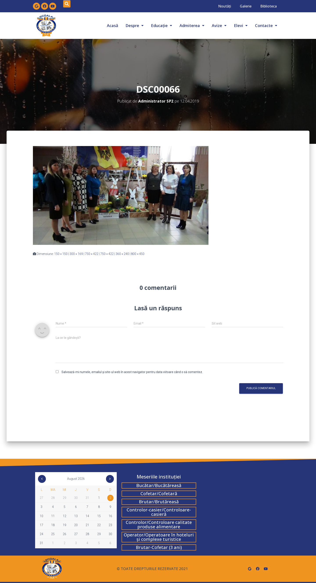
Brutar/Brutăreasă (159, 502)
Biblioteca (268, 6)
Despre (135, 25)
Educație (161, 25)
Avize (219, 25)
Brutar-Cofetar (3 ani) (159, 547)
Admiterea (192, 25)
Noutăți (224, 6)
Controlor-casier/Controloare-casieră (159, 512)
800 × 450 (137, 254)
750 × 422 (91, 254)
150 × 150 (61, 254)
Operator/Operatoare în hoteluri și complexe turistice (159, 537)
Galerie (245, 6)
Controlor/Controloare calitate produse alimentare (159, 524)
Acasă (112, 25)
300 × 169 (76, 254)
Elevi (241, 25)
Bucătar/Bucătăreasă (158, 485)
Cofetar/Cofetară (158, 493)
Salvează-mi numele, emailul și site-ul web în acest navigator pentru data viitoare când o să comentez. (132, 372)
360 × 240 (122, 254)
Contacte (266, 25)
